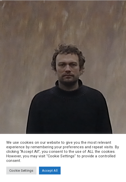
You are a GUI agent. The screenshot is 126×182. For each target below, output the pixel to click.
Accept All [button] (50, 170)
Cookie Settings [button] (21, 170)
